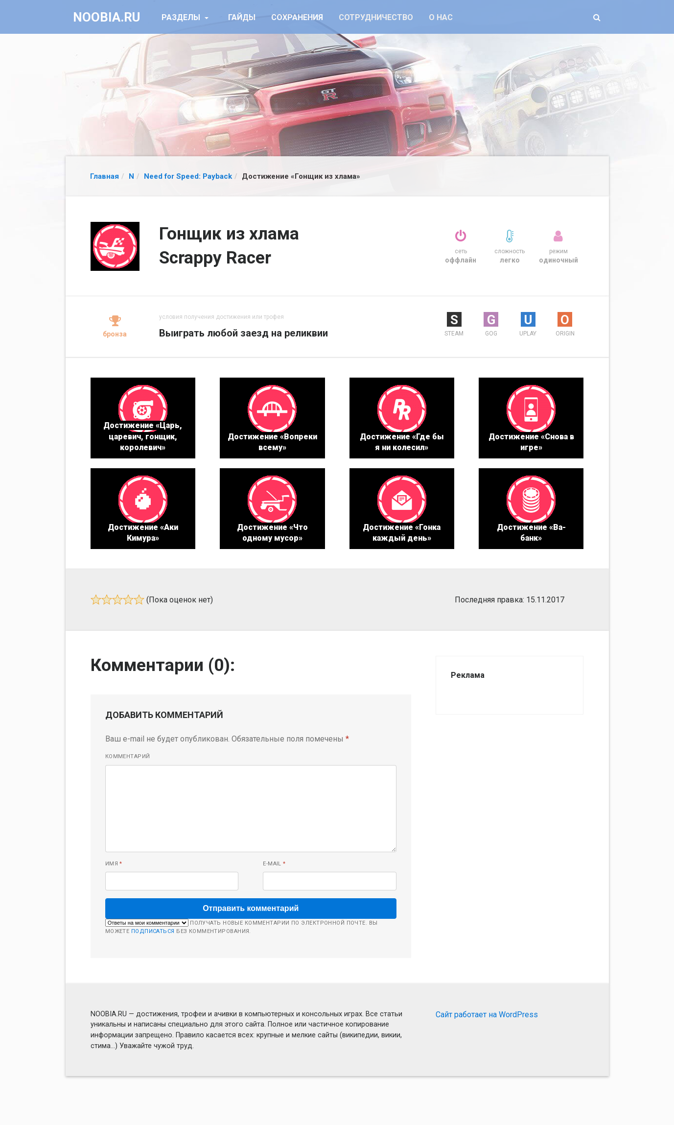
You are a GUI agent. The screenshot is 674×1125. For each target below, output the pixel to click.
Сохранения (297, 17)
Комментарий (127, 756)
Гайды (242, 17)
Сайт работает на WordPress (487, 1014)
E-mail (274, 864)
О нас (441, 17)
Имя (113, 864)
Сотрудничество (376, 17)
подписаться (153, 931)
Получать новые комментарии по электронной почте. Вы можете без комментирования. (241, 926)
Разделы (182, 17)
